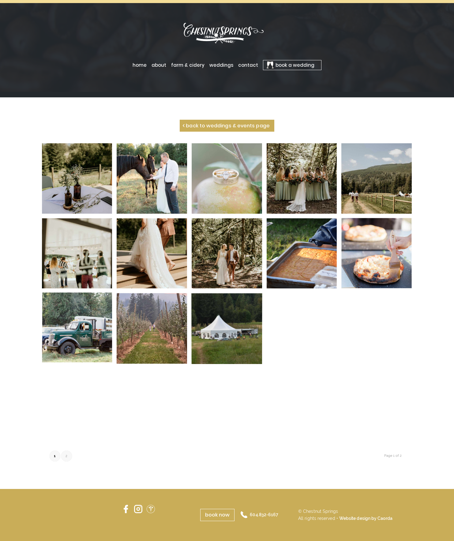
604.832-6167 (264, 514)
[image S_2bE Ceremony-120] (154, 255)
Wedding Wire (150, 509)
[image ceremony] (304, 180)
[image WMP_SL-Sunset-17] (154, 180)
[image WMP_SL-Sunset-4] (229, 180)
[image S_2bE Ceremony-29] (79, 255)
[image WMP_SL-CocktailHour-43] (79, 330)
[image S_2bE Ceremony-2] (378, 180)
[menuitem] (140, 65)
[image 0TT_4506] (304, 255)
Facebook (125, 509)
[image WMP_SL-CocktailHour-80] (378, 255)
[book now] (217, 515)
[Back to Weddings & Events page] (227, 126)
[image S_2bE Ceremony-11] (79, 180)
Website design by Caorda (365, 518)
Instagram (138, 509)
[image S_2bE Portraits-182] (229, 255)
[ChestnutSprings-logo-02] (227, 32)
